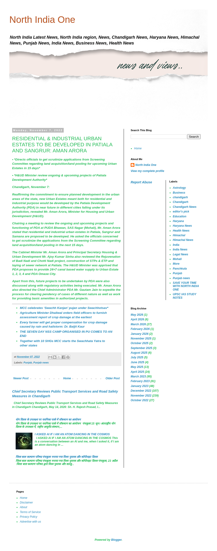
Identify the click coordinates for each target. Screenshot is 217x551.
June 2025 (137, 362)
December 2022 (141, 390)
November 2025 (141, 338)
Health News (181, 230)
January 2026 (139, 333)
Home (67, 378)
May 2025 (137, 367)
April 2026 (137, 319)
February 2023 (140, 381)
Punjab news (41, 362)
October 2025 (139, 343)
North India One (42, 19)
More (176, 263)
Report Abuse (141, 182)
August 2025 (139, 352)
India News (180, 249)
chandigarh (180, 197)
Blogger (116, 539)
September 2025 (141, 348)
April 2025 (137, 371)
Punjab (28, 362)
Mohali (177, 259)
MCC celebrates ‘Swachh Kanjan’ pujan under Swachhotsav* (64, 308)
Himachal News (183, 240)
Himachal (179, 235)
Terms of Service (30, 512)
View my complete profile (147, 171)
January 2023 (139, 386)
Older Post (112, 378)
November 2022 (141, 395)
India (176, 244)
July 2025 (137, 357)
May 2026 (137, 314)
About (23, 507)
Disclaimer (26, 502)
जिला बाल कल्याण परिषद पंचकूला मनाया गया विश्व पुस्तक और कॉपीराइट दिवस (57, 457)
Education (179, 216)
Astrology (179, 187)
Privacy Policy (28, 516)
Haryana (178, 221)
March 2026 (138, 324)
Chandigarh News (184, 207)
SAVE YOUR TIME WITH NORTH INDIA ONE (186, 286)
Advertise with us (30, 521)
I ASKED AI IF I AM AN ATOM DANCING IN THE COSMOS (72, 434)
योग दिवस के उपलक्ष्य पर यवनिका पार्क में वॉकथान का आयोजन (48, 419)
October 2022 (139, 400)
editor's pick (181, 211)
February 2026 (140, 329)
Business (179, 192)
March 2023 (138, 376)
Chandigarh (181, 202)
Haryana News (182, 225)
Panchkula (180, 268)
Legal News (180, 254)
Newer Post (20, 378)
